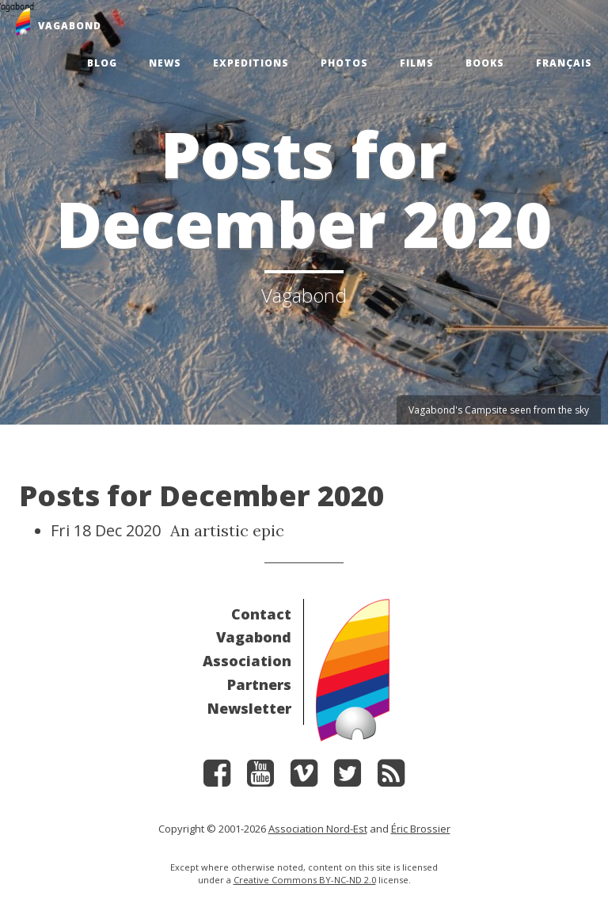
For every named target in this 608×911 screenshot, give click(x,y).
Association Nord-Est (317, 828)
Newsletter (249, 708)
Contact (261, 613)
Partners (259, 684)
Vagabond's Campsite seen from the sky (498, 410)
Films (417, 63)
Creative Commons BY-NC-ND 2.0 (305, 880)
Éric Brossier (420, 828)
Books (485, 63)
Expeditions (251, 63)
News (165, 63)
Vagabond (253, 636)
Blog (102, 63)
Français (564, 63)
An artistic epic (227, 530)
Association (247, 660)
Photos (344, 63)
